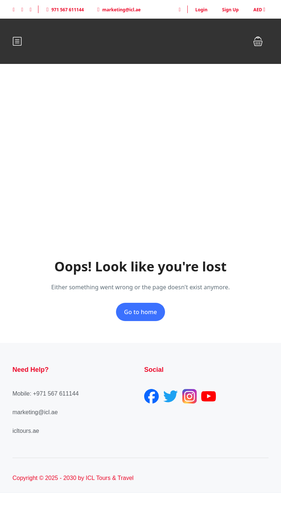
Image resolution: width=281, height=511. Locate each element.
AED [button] (259, 10)
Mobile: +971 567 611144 (45, 393)
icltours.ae (25, 431)
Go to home (140, 312)
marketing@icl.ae (118, 10)
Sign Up (230, 10)
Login (201, 10)
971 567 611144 (65, 10)
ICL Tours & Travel (110, 478)
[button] (258, 41)
